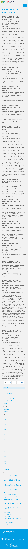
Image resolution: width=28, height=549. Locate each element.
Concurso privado (8, 393)
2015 (5, 441)
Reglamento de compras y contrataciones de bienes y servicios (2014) (12, 491)
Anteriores (6, 409)
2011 (5, 451)
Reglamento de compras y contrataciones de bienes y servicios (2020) (12, 480)
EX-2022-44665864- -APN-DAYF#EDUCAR (10, 244)
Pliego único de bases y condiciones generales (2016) (12, 511)
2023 (6, 388)
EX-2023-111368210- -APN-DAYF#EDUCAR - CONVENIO (11, 262)
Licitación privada (8, 401)
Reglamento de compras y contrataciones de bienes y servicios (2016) (12, 486)
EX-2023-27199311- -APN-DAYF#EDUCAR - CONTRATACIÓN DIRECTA (13, 201)
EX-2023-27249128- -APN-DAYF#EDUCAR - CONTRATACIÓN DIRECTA (13, 181)
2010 (5, 454)
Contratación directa (9, 398)
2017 (5, 437)
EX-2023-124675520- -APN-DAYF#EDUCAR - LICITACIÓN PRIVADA (11, 127)
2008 (5, 459)
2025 (5, 419)
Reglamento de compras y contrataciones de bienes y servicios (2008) (12, 496)
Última (21, 382)
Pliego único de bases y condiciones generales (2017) (12, 508)
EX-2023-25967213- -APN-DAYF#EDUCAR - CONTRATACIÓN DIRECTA (13, 223)
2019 (5, 432)
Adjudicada (6, 469)
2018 (5, 434)
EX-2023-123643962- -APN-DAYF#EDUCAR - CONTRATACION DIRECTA (13, 331)
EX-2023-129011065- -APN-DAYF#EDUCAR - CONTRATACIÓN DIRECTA (13, 88)
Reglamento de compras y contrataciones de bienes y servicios (12, 476)
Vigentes (6, 411)
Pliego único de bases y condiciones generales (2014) (12, 515)
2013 (5, 446)
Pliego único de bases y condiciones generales (12, 504)
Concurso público (8, 396)
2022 (5, 424)
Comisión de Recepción (9, 525)
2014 (5, 444)
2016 (5, 439)
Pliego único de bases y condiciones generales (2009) (12, 519)
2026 (5, 417)
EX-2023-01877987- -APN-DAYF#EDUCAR (10, 68)
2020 (5, 429)
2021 (5, 427)
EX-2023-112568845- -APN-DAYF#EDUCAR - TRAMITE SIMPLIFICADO (10, 17)
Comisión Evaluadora (9, 522)
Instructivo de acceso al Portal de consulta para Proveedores (12, 500)
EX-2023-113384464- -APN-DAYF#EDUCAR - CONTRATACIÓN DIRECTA (13, 281)
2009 (5, 456)
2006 (5, 464)
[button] (25, 5)
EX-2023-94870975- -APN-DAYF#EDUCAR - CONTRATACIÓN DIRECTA (13, 107)
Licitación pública (8, 403)
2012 (5, 449)
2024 (5, 422)
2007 (5, 461)
